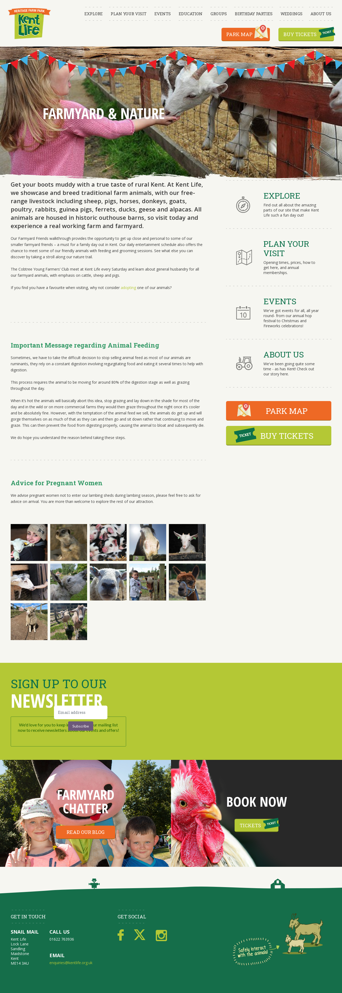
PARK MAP (287, 411)
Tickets (250, 825)
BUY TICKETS (286, 435)
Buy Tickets (300, 34)
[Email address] (80, 712)
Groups (219, 13)
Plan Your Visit (128, 13)
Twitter (139, 935)
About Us (320, 13)
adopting (128, 287)
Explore (93, 13)
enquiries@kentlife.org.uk (70, 962)
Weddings (291, 13)
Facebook (121, 935)
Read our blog (85, 832)
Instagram (161, 935)
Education (191, 13)
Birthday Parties (254, 13)
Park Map (239, 34)
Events (162, 13)
